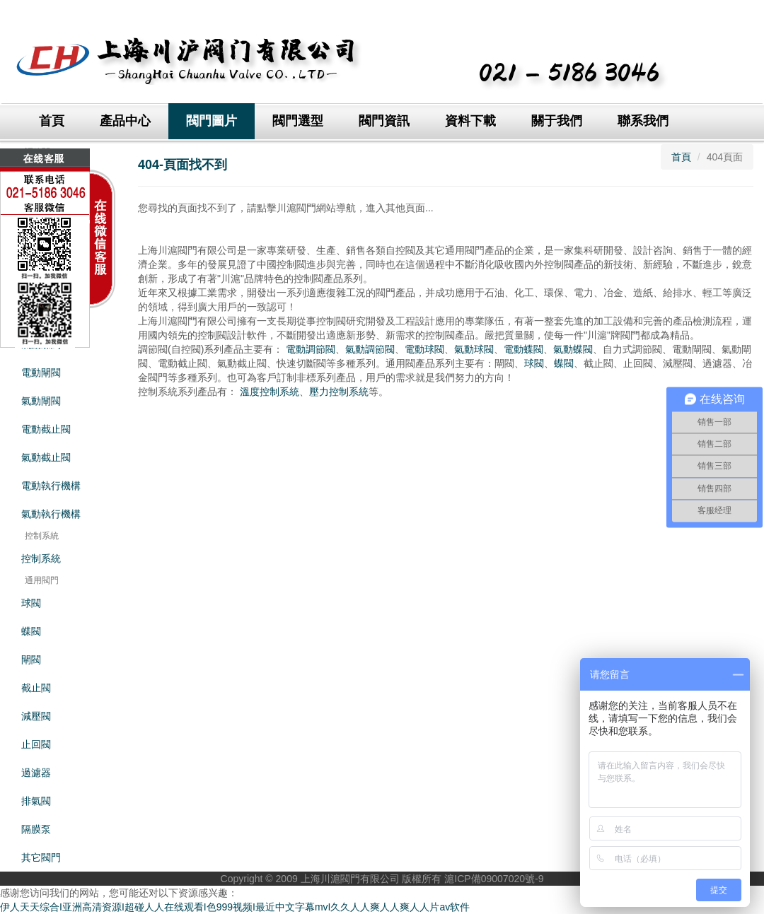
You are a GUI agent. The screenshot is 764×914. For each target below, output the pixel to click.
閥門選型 (297, 121)
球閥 (31, 603)
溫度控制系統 (269, 391)
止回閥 (36, 744)
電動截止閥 (46, 429)
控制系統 (41, 558)
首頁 (51, 121)
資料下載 (470, 121)
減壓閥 (36, 716)
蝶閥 (31, 631)
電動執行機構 (51, 485)
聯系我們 (643, 121)
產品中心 (125, 121)
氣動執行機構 (51, 514)
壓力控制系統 (339, 391)
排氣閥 (36, 801)
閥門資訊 (384, 121)
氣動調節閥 (370, 349)
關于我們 (556, 121)
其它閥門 (41, 857)
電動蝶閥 (523, 349)
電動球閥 (424, 349)
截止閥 (36, 687)
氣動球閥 (474, 349)
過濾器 (36, 772)
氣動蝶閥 (573, 349)
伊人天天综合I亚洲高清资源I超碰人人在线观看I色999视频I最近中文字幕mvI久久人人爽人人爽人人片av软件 (235, 907)
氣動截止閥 (46, 457)
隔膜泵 (36, 829)
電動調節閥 (310, 349)
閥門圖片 (211, 121)
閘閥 (31, 659)
